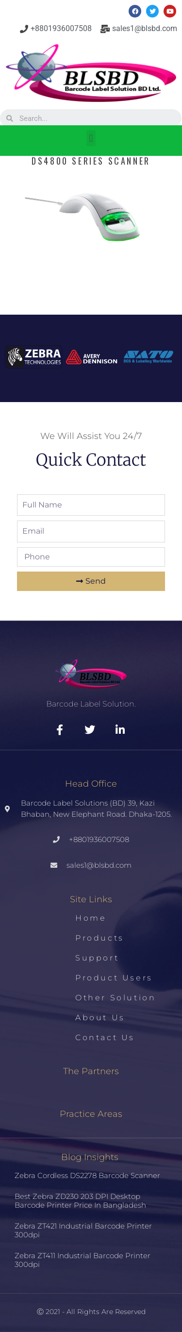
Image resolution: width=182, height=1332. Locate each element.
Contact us (105, 1037)
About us (100, 1017)
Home (90, 918)
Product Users (114, 977)
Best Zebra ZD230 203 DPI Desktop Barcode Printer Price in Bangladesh (80, 1201)
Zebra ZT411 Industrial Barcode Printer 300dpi (82, 1260)
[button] (91, 138)
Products (99, 938)
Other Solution (115, 997)
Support (97, 957)
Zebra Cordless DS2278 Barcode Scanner (87, 1175)
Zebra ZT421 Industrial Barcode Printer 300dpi (83, 1230)
